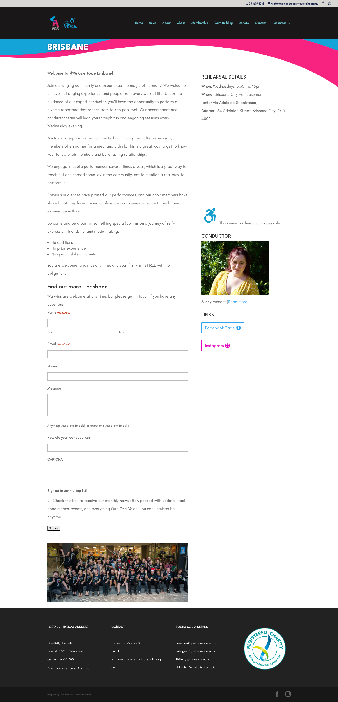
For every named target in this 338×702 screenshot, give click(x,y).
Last (122, 332)
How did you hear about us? (68, 437)
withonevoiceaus (204, 643)
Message (54, 388)
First (50, 332)
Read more (237, 301)
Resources (279, 23)
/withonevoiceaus (203, 651)
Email (58, 344)
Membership (199, 23)
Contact (260, 23)
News (152, 23)
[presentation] (81, 474)
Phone (52, 366)
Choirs (181, 23)
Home (139, 23)
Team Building (223, 23)
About (166, 23)
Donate (244, 23)
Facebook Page (220, 327)
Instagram (214, 345)
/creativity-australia (202, 667)
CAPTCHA (55, 459)
